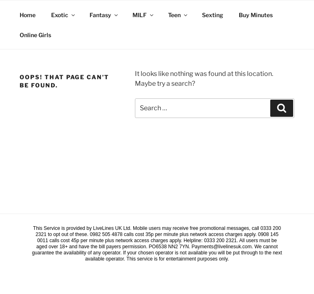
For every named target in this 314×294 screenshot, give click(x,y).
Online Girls (35, 34)
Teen (178, 14)
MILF (143, 14)
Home (28, 14)
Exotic (63, 14)
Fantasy (104, 14)
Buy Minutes (256, 14)
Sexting (212, 14)
